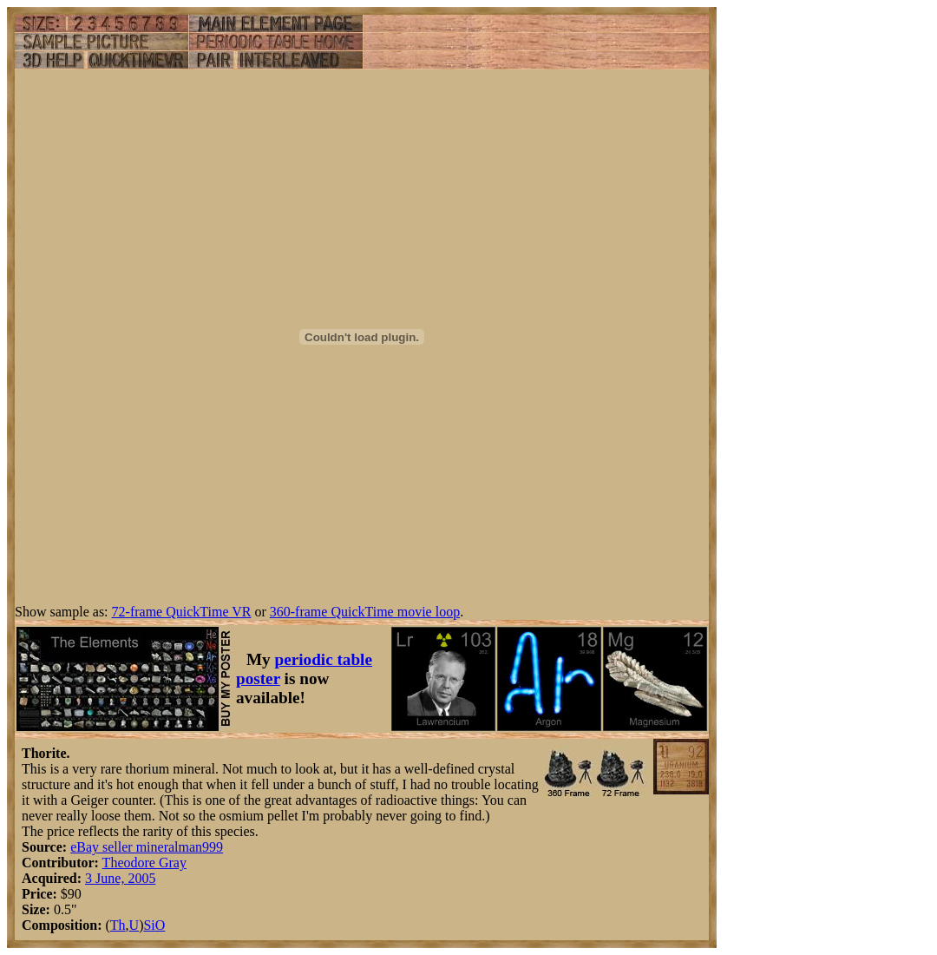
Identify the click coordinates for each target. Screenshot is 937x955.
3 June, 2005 (120, 878)
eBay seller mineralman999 (146, 847)
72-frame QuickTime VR (182, 611)
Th (118, 925)
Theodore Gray (144, 862)
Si (148, 925)
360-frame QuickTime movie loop (365, 611)
